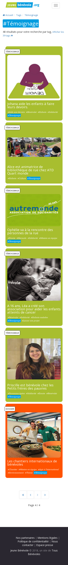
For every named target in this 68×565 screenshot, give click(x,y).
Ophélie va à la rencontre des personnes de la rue (30, 231)
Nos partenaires (25, 537)
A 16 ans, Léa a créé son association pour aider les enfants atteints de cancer (34, 309)
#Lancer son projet (30, 320)
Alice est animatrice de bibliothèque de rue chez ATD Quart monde (30, 170)
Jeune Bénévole (19, 550)
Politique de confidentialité (33, 541)
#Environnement (16, 472)
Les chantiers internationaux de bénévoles (32, 462)
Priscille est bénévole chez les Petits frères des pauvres (30, 386)
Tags (18, 15)
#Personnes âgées (16, 393)
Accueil (8, 15)
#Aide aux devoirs (16, 112)
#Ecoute (11, 238)
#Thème (29, 472)
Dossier (10, 409)
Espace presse (44, 545)
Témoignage (31, 15)
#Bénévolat (31, 112)
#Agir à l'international (48, 469)
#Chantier (12, 469)
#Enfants (42, 112)
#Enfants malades (39, 317)
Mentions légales (47, 537)
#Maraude (21, 238)
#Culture (21, 178)
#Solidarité (53, 112)
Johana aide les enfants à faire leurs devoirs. (30, 105)
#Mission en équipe (48, 238)
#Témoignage (14, 115)
